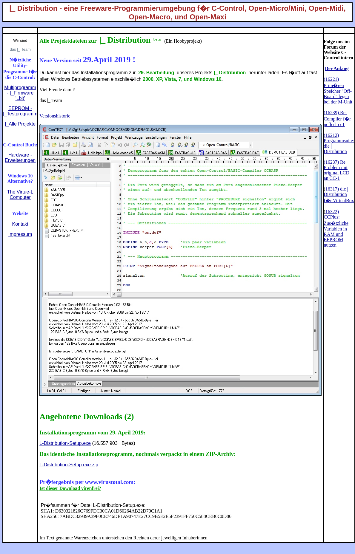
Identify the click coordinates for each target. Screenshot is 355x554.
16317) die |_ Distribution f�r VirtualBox (339, 194)
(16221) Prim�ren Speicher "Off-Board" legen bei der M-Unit (338, 90)
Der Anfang (336, 68)
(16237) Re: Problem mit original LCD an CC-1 (336, 170)
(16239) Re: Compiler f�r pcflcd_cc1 (337, 118)
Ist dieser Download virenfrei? (70, 488)
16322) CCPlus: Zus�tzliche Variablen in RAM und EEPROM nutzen (336, 228)
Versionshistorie (54, 115)
